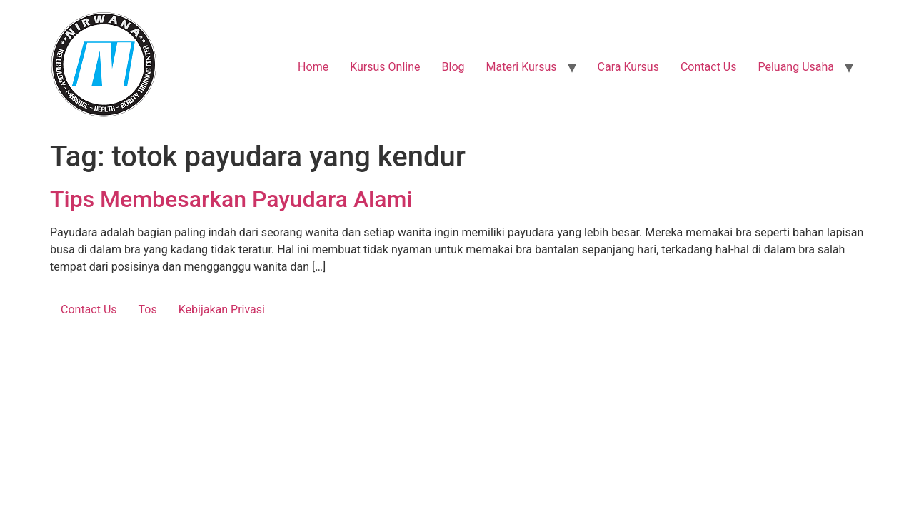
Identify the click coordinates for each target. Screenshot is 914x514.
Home (313, 67)
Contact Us (709, 67)
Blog (453, 67)
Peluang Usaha (796, 67)
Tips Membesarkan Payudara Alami (231, 199)
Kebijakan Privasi (222, 309)
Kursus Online (385, 67)
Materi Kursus (521, 67)
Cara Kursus (628, 67)
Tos (148, 309)
